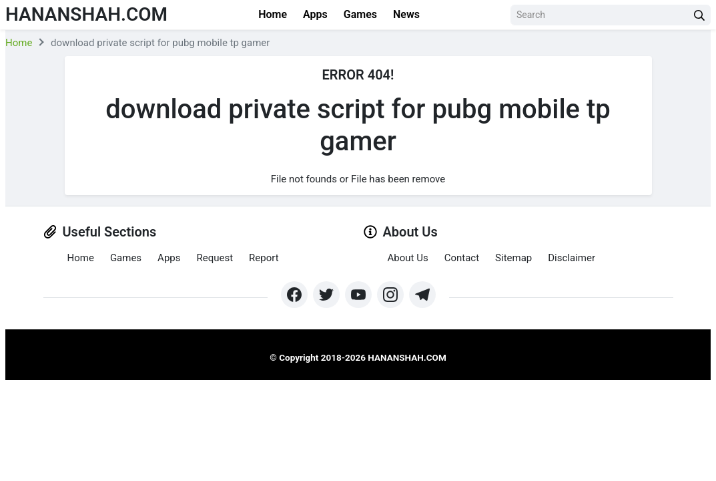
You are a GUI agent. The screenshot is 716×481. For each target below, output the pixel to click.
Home (272, 14)
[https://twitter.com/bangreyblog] (326, 294)
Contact (461, 258)
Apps (315, 14)
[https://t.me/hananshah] (422, 294)
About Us (408, 258)
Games (360, 14)
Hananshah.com (86, 14)
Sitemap (513, 258)
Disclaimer (571, 258)
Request (214, 258)
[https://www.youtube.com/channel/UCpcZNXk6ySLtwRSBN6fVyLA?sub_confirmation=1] (358, 294)
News (406, 14)
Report (264, 258)
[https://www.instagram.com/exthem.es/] (390, 294)
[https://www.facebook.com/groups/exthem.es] (294, 294)
